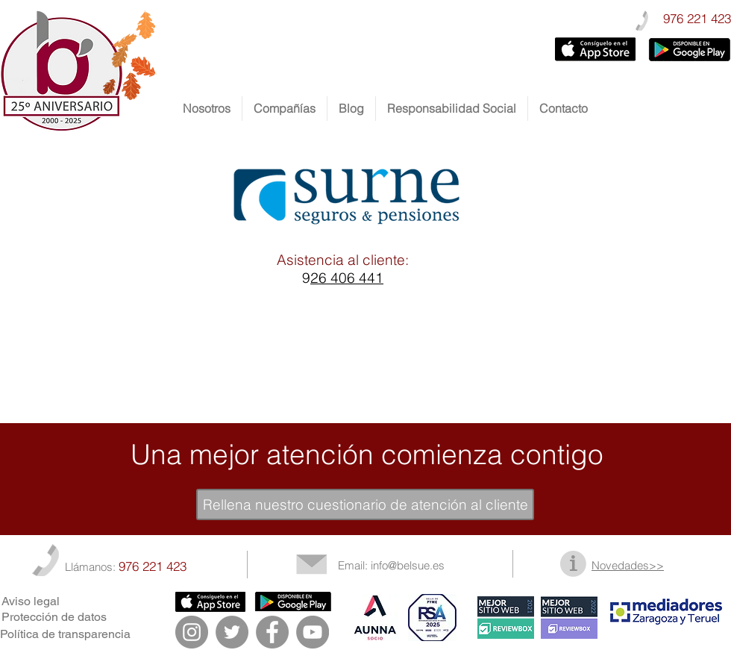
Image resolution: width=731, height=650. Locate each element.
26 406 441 (346, 278)
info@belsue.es (408, 565)
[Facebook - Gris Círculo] (272, 632)
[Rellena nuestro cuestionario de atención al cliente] (365, 504)
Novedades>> (628, 565)
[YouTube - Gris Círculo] (312, 632)
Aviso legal (30, 601)
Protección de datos (54, 617)
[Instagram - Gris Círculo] (191, 632)
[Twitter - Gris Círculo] (232, 632)
